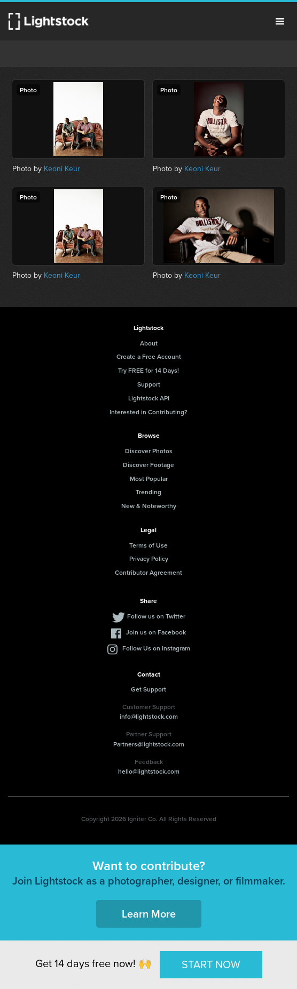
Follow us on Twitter (156, 616)
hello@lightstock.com (148, 771)
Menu (279, 21)
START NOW (211, 964)
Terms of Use (148, 545)
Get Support (148, 689)
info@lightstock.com (149, 716)
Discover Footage (148, 464)
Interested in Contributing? (148, 411)
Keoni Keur (62, 168)
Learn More (149, 913)
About (149, 343)
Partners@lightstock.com (148, 744)
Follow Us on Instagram (156, 648)
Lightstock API (148, 398)
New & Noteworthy (148, 505)
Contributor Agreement (148, 572)
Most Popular (149, 478)
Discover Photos (149, 450)
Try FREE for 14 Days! (148, 370)
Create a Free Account (148, 356)
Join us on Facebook (156, 632)
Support (148, 384)
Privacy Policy (148, 558)
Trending (148, 491)
